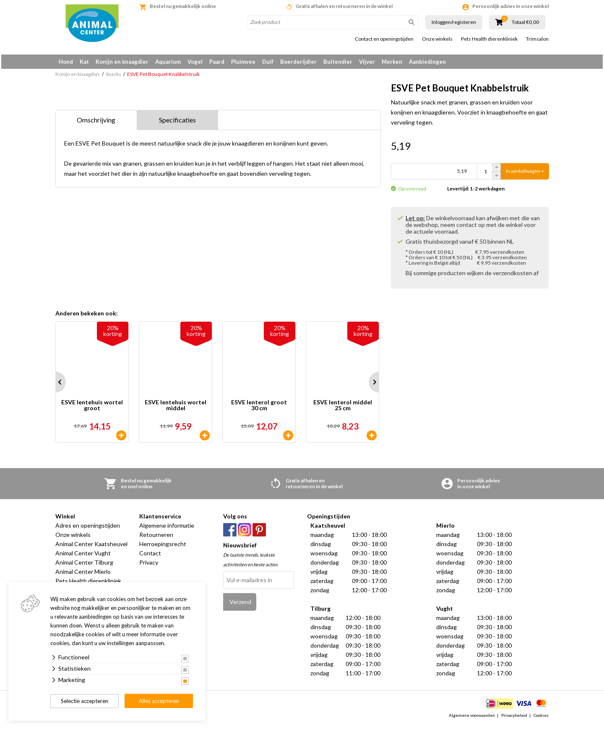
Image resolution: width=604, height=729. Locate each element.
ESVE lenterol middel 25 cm (342, 409)
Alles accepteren (159, 701)
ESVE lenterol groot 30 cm (259, 409)
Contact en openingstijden (384, 39)
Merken (392, 61)
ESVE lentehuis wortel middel (175, 409)
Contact (150, 556)
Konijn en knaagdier (122, 61)
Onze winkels (437, 39)
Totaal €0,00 (525, 22)
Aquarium (168, 61)
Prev (55, 385)
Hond (66, 61)
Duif (267, 61)
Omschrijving (96, 123)
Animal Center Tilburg (84, 565)
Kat (84, 61)
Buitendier (337, 61)
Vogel (195, 61)
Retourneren (156, 538)
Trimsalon (537, 39)
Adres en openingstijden (87, 528)
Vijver (367, 61)
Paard (216, 61)
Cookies (541, 718)
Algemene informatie (166, 528)
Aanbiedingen (427, 61)
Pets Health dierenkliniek (489, 39)
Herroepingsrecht (162, 547)
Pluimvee (243, 61)
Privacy (148, 565)
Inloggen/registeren (454, 22)
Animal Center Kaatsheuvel (91, 547)
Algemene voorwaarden (472, 718)
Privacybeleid (514, 718)
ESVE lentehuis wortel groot (92, 409)
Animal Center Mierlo (83, 574)
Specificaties (177, 123)
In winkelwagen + (525, 174)
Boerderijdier (298, 61)
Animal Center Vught (83, 556)
